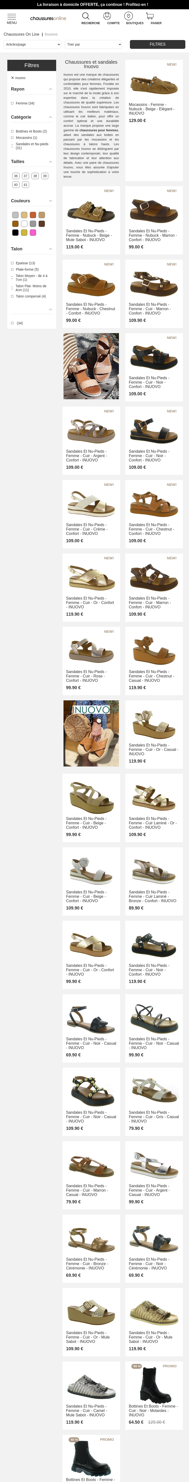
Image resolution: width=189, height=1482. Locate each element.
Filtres (158, 44)
